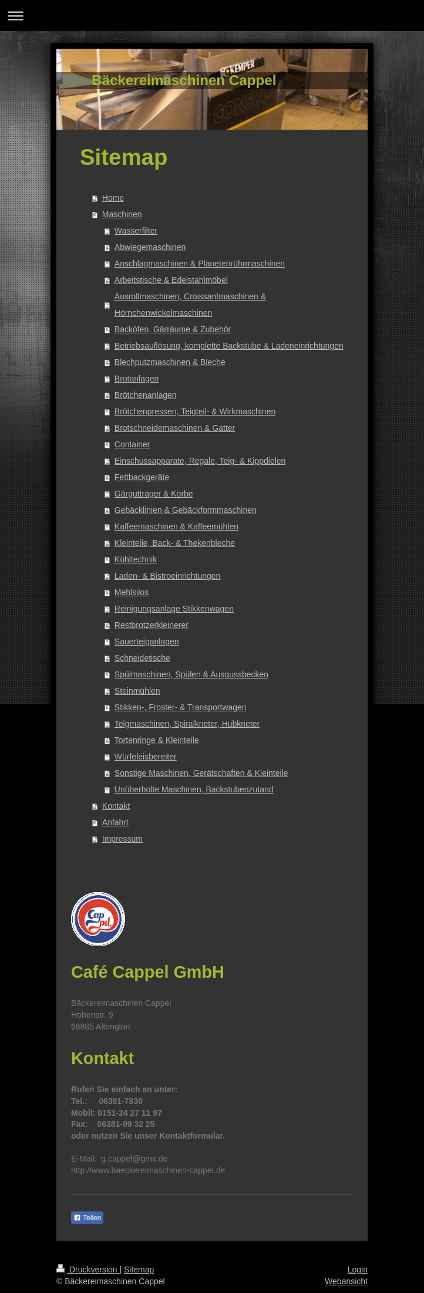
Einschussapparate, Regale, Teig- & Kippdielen (200, 460)
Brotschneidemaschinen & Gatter (175, 428)
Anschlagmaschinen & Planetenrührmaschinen (200, 263)
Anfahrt (115, 822)
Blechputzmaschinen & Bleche (170, 362)
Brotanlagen (137, 378)
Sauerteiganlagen (147, 641)
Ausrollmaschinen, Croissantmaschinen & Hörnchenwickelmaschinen (190, 305)
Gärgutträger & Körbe (154, 493)
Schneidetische (142, 658)
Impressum (122, 838)
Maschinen (122, 214)
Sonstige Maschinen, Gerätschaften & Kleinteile (201, 773)
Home (113, 197)
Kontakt (116, 806)
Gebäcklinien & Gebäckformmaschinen (186, 510)
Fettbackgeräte (142, 477)
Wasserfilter (136, 230)
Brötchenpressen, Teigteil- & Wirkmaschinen (195, 411)
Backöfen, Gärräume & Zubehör (173, 329)
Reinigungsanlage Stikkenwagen (174, 608)
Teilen (87, 1218)
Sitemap (139, 1269)
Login (358, 1269)
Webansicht (346, 1281)
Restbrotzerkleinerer (152, 625)
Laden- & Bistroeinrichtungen (168, 575)
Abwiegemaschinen (150, 247)
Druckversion (87, 1269)
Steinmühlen (137, 691)
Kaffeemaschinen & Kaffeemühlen (176, 526)
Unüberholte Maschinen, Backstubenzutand (194, 789)
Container (132, 444)
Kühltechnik (136, 559)
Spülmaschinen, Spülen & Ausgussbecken (191, 674)
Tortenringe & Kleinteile (157, 740)
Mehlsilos (132, 592)
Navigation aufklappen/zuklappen (212, 15)
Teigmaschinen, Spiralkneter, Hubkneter (187, 723)
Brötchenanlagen (146, 395)
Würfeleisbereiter (146, 756)
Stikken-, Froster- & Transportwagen (181, 707)
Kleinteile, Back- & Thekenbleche (175, 543)
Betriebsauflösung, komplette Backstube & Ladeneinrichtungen (229, 345)
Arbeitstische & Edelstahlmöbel (171, 280)
